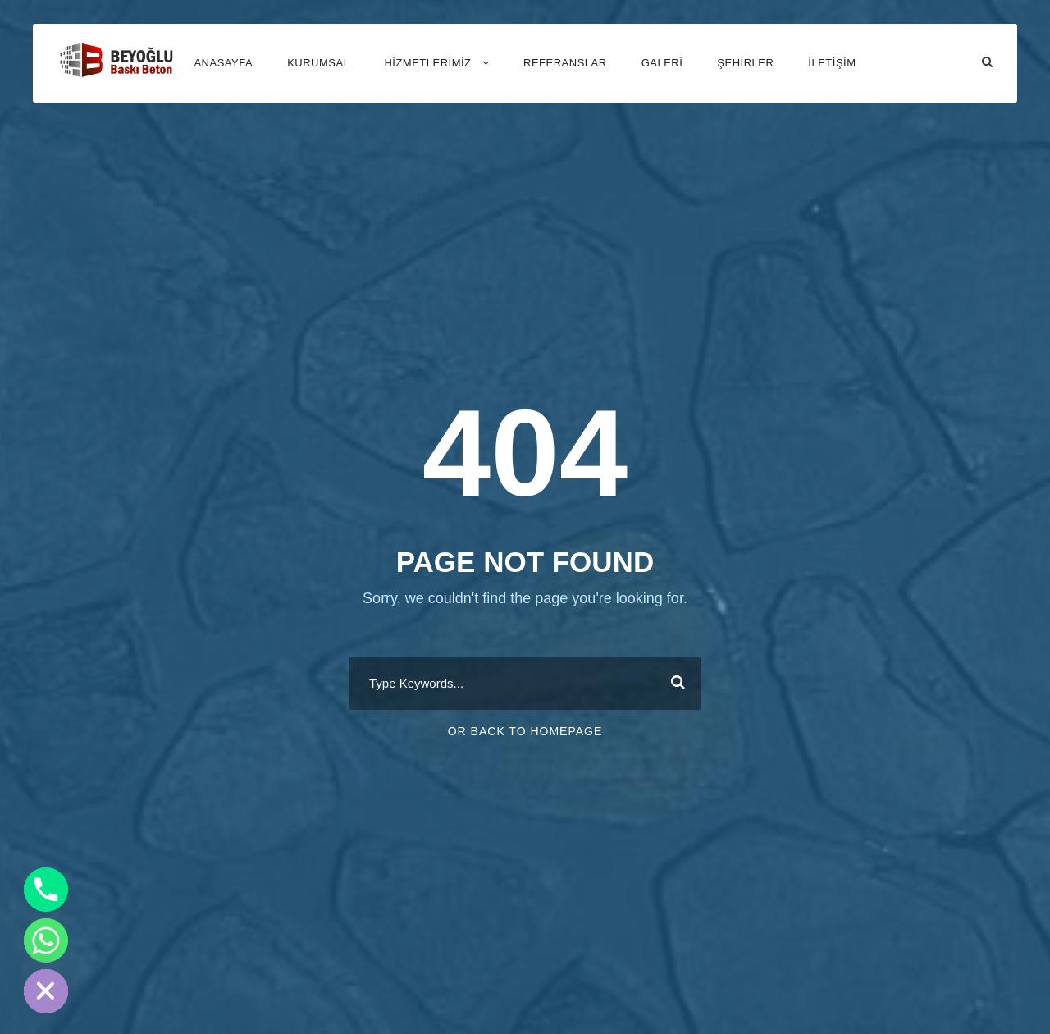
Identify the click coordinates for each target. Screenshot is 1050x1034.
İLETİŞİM (832, 63)
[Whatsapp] (46, 940)
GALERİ (662, 63)
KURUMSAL (318, 63)
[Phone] (46, 889)
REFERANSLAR (565, 63)
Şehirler (745, 63)
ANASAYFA (223, 63)
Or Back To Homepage (525, 731)
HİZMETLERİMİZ (427, 63)
